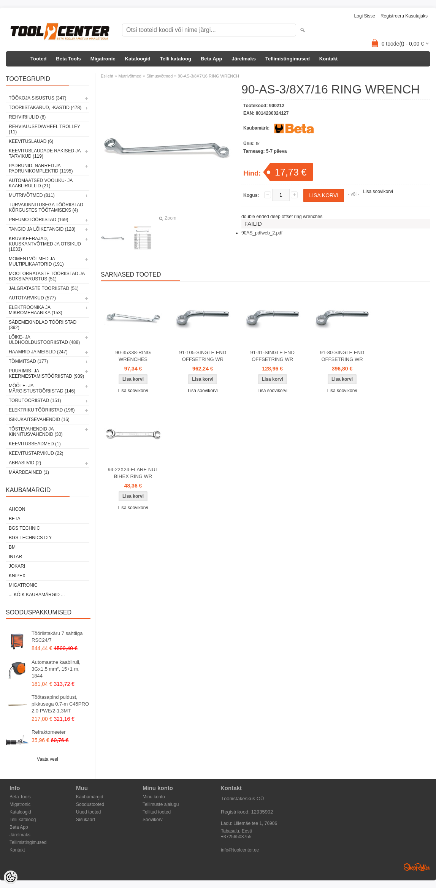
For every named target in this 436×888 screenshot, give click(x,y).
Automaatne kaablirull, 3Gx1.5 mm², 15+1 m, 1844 (56, 669)
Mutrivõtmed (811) (32, 195)
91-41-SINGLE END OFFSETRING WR (273, 356)
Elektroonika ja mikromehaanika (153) (35, 310)
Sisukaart (85, 819)
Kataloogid (138, 59)
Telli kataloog (175, 59)
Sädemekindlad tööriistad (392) (42, 325)
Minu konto (154, 796)
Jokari (17, 566)
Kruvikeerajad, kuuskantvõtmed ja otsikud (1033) (45, 244)
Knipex (17, 575)
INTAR (15, 556)
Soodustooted (90, 804)
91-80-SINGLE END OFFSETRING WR (342, 356)
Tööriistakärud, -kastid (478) (45, 107)
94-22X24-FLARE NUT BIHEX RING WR (133, 473)
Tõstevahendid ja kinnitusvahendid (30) (36, 431)
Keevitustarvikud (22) (36, 453)
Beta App (211, 59)
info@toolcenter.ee (240, 850)
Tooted (38, 59)
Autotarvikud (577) (32, 298)
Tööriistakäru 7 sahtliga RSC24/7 (57, 636)
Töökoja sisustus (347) (37, 98)
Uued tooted (88, 812)
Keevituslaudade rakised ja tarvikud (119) (45, 153)
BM (12, 547)
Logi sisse (364, 16)
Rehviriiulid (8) (27, 117)
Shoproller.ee (417, 867)
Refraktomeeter (49, 732)
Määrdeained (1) (29, 472)
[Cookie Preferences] (10, 877)
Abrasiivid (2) (25, 462)
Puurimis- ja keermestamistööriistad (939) (46, 373)
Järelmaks (243, 59)
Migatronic (103, 59)
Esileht (107, 76)
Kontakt (328, 59)
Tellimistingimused (287, 59)
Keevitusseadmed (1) (35, 443)
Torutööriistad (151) (35, 400)
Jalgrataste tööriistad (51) (44, 288)
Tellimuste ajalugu (161, 804)
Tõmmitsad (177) (28, 361)
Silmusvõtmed (159, 76)
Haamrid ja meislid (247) (38, 352)
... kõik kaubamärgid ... (37, 594)
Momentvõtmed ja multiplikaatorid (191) (36, 261)
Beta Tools (68, 59)
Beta (14, 518)
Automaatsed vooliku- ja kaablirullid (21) (41, 183)
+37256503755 (236, 836)
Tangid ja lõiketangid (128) (42, 229)
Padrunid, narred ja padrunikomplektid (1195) (41, 168)
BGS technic (24, 528)
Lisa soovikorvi (378, 191)
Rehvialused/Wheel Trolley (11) (44, 129)
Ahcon (17, 509)
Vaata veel (47, 759)
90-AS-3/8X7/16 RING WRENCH (208, 76)
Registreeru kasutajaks (404, 16)
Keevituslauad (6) (31, 141)
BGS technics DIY (30, 537)
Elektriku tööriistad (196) (42, 410)
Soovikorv (153, 819)
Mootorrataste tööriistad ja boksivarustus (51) (47, 276)
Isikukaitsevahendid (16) (39, 419)
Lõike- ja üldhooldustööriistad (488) (44, 339)
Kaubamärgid (89, 796)
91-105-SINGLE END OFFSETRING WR (203, 356)
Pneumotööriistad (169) (38, 219)
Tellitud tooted (157, 812)
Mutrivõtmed (129, 76)
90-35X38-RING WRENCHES (133, 356)
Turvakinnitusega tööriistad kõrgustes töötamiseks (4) (46, 207)
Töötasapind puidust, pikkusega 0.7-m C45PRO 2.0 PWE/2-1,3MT (60, 704)
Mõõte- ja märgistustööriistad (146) (42, 388)
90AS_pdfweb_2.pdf (261, 233)
